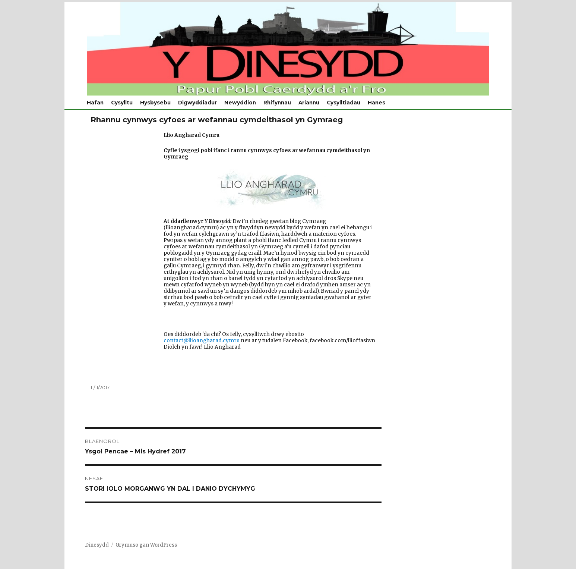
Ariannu (308, 103)
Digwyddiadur (197, 103)
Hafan (95, 103)
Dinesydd (97, 545)
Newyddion (240, 103)
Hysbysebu (155, 103)
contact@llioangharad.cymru (202, 340)
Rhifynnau (277, 103)
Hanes (376, 103)
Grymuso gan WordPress (146, 545)
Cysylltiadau (343, 103)
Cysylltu (122, 103)
